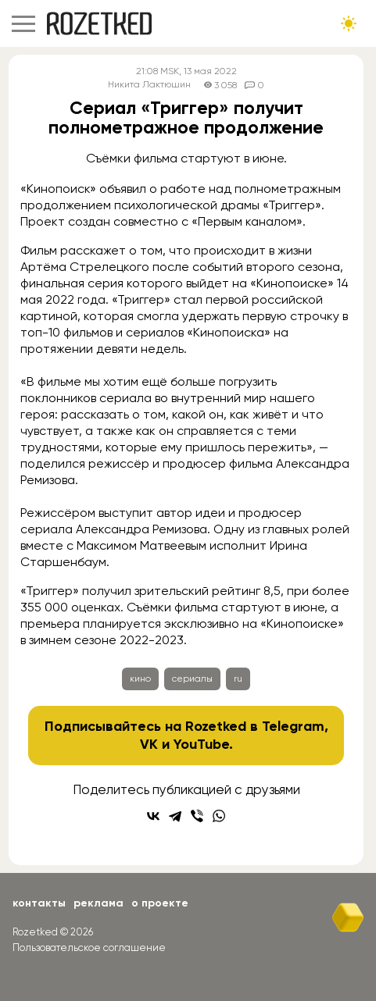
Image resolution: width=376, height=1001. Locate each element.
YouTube (201, 744)
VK (149, 744)
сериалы (192, 678)
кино (140, 678)
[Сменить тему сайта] (348, 23)
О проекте (159, 903)
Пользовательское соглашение (89, 947)
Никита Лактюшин (149, 85)
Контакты (39, 903)
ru (238, 678)
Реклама (98, 903)
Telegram (293, 726)
